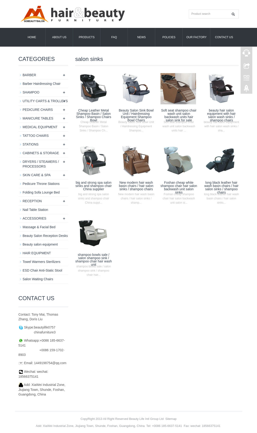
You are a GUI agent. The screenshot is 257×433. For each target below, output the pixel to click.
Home (32, 37)
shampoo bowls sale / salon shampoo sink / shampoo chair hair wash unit (93, 259)
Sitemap (171, 419)
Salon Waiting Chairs (38, 279)
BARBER (29, 75)
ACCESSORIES (34, 218)
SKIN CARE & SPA (37, 175)
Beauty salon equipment (40, 244)
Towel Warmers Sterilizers (41, 262)
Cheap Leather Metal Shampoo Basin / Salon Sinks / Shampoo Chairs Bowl (93, 115)
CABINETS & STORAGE (41, 153)
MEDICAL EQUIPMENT (40, 127)
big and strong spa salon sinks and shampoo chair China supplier (93, 186)
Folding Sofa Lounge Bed (41, 192)
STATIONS (31, 144)
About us (59, 37)
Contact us (224, 37)
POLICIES (168, 37)
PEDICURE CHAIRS (38, 110)
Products (86, 37)
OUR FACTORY (196, 37)
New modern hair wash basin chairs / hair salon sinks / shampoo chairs (136, 186)
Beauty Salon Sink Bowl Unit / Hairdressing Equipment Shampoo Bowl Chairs (136, 115)
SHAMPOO (31, 92)
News (141, 37)
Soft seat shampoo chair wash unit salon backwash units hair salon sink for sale (179, 115)
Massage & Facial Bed (39, 227)
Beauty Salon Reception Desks (45, 236)
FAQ (114, 37)
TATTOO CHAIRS (36, 136)
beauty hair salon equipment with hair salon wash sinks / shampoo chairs (221, 115)
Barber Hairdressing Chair (42, 84)
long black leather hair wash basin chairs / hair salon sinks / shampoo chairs (221, 187)
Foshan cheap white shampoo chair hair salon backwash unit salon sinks (178, 187)
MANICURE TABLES (38, 118)
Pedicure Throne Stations (41, 184)
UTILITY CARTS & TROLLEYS (45, 101)
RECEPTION (32, 201)
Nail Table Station (35, 210)
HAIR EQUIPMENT (37, 253)
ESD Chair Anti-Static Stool (42, 270)
